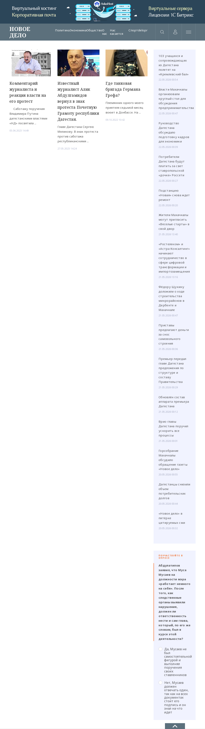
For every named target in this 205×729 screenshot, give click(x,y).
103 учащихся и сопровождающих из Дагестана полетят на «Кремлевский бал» (174, 65)
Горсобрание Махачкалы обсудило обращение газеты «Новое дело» (173, 460)
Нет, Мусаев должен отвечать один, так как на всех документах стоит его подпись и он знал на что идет (174, 697)
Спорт (133, 30)
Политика (62, 30)
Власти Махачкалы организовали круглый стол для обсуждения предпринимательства (176, 99)
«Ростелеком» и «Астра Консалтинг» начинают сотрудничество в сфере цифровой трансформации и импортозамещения (174, 258)
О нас (104, 32)
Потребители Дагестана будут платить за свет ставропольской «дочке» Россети (172, 166)
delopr (143, 30)
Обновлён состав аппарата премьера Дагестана (174, 401)
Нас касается (116, 32)
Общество (94, 30)
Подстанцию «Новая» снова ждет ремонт (174, 195)
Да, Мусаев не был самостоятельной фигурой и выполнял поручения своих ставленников (175, 662)
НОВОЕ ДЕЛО (19, 32)
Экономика (78, 30)
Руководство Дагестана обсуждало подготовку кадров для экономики (174, 132)
